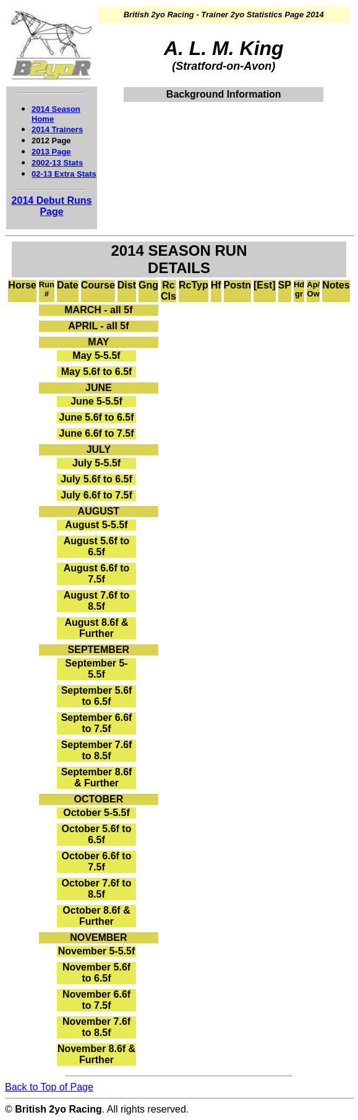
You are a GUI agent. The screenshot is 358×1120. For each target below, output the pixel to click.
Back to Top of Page (49, 1087)
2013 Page (51, 151)
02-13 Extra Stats (64, 174)
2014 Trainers (57, 129)
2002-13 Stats (57, 162)
